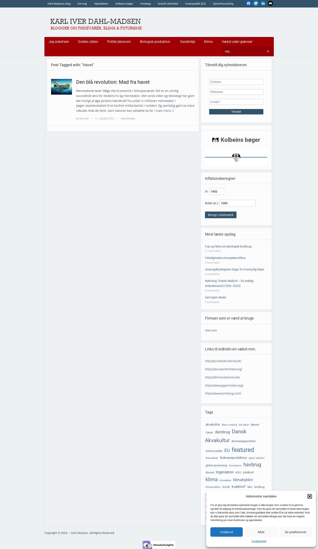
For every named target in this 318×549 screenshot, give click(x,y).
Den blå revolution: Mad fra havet (113, 82)
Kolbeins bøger (124, 3)
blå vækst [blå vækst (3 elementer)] (244, 424)
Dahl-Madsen (79, 533)
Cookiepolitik (259, 541)
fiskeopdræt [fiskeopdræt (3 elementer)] (212, 458)
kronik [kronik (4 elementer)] (226, 486)
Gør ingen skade (215, 297)
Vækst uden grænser (237, 42)
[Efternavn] (236, 92)
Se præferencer (295, 532)
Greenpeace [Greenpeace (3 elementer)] (235, 465)
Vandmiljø (187, 42)
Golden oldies (88, 42)
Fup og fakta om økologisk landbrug (228, 246)
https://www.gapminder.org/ (224, 385)
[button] (310, 496)
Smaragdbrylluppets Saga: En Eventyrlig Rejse (234, 269)
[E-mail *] (236, 102)
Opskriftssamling (223, 3)
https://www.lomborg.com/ (223, 393)
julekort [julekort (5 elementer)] (248, 472)
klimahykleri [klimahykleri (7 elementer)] (243, 480)
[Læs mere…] (165, 111)
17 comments (213, 251)
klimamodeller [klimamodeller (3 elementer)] (213, 487)
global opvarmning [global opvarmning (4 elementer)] (216, 465)
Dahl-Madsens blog (59, 3)
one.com (211, 330)
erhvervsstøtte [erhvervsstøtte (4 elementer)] (214, 451)
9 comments (212, 262)
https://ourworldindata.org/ (223, 369)
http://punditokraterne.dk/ (223, 361)
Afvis (261, 532)
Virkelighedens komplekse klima (225, 258)
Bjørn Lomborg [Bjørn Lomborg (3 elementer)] (229, 424)
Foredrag (145, 3)
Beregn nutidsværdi (220, 215)
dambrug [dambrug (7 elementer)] (222, 432)
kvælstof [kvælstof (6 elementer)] (238, 487)
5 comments (212, 302)
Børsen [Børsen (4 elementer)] (255, 424)
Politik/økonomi (119, 42)
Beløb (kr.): (212, 203)
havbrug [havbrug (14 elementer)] (252, 465)
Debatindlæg (128, 118)
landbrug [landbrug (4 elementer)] (259, 486)
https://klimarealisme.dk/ (222, 377)
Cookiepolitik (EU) (195, 3)
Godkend (226, 532)
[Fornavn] (236, 82)
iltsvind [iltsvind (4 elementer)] (210, 472)
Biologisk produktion (155, 42)
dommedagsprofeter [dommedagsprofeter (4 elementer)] (243, 441)
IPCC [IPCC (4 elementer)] (238, 472)
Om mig (82, 3)
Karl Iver (84, 118)
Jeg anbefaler (59, 42)
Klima (208, 42)
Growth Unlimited (168, 3)
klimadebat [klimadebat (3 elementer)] (225, 480)
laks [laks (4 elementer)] (249, 486)
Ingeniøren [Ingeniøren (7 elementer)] (225, 472)
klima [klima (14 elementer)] (212, 479)
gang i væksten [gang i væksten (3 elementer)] (256, 458)
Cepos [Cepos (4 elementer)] (209, 432)
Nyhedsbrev (101, 3)
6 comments (212, 290)
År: (207, 191)
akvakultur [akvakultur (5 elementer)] (213, 424)
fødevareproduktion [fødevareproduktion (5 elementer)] (233, 458)
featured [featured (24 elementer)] (243, 449)
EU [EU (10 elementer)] (227, 450)
